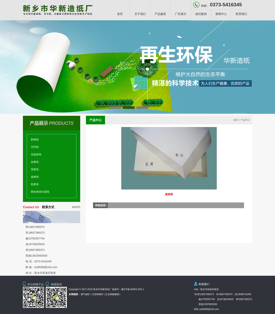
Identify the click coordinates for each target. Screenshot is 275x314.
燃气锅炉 (85, 294)
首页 (120, 13)
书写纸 (35, 146)
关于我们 (140, 13)
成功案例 (201, 13)
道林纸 (35, 176)
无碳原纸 (36, 154)
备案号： (116, 289)
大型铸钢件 (97, 294)
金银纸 (35, 161)
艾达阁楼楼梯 (112, 294)
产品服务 (160, 13)
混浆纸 (35, 169)
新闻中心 (221, 13)
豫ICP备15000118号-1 (132, 289)
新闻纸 (35, 139)
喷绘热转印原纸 (40, 191)
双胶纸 (35, 184)
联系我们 (241, 13)
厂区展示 (180, 13)
